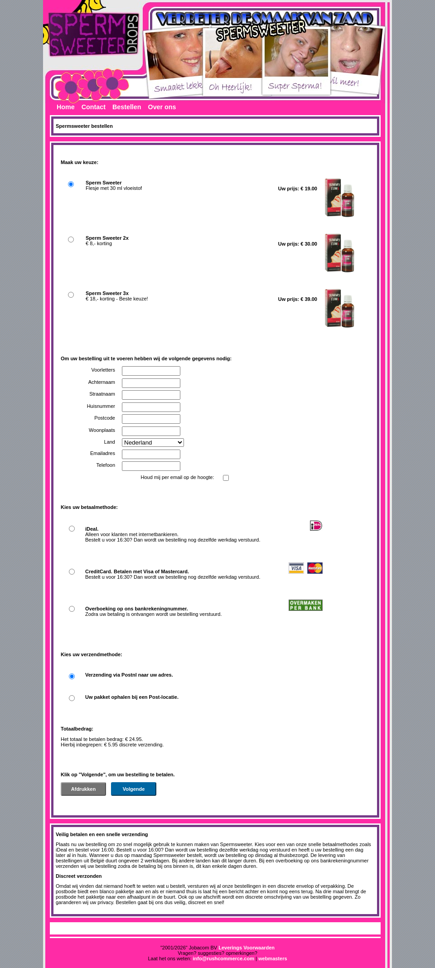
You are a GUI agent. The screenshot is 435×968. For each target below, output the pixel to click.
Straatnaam (102, 394)
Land (109, 442)
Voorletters (103, 370)
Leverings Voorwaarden (246, 947)
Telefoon (105, 465)
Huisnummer (101, 406)
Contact (94, 107)
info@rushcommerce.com (223, 958)
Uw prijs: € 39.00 (297, 299)
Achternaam (101, 382)
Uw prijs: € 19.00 (297, 188)
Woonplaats (102, 430)
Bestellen (126, 107)
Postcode (104, 418)
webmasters (272, 958)
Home (66, 107)
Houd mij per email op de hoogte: (177, 477)
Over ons (162, 107)
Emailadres (102, 453)
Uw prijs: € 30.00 (297, 244)
